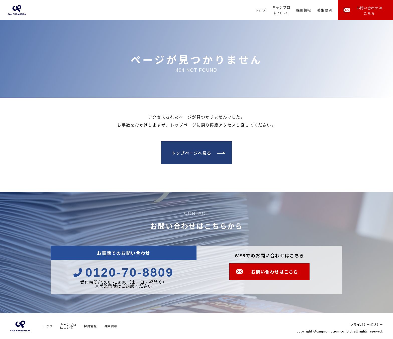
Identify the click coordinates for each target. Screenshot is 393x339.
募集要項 (324, 10)
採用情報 (303, 10)
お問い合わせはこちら (369, 10)
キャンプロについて (281, 10)
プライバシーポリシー (366, 324)
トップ (260, 10)
